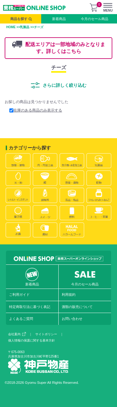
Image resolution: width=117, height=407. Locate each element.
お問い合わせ (72, 319)
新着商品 (59, 19)
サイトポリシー (46, 334)
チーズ (58, 67)
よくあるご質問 (21, 319)
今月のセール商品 (94, 19)
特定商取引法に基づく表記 (29, 307)
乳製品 (24, 27)
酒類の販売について (77, 307)
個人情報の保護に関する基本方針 (31, 340)
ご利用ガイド (19, 294)
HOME (11, 27)
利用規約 (69, 294)
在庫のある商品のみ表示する (35, 110)
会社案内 (17, 334)
